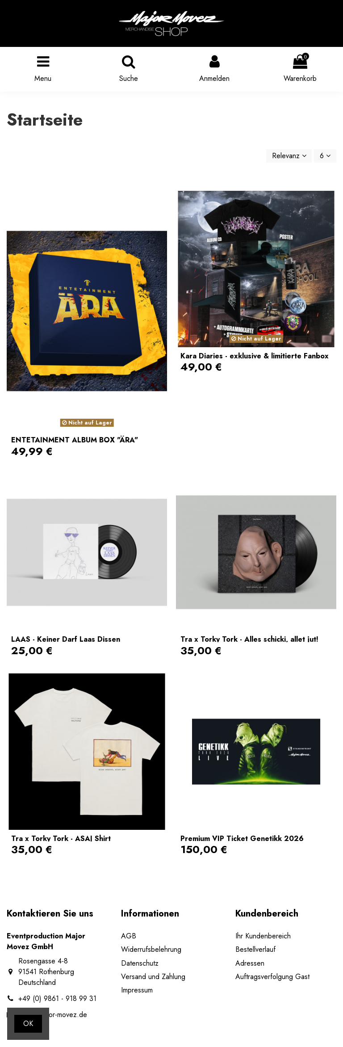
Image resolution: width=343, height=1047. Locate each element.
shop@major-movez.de (52, 1014)
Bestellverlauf (255, 949)
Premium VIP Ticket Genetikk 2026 (242, 838)
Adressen (249, 963)
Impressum (137, 990)
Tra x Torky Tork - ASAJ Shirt (61, 838)
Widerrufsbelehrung (151, 949)
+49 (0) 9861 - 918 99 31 (57, 998)
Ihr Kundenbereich (263, 936)
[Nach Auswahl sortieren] (289, 156)
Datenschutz (140, 963)
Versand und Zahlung (153, 976)
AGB (128, 936)
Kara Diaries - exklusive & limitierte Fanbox (254, 356)
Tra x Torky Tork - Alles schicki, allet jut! (249, 639)
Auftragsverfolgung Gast (272, 976)
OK (28, 1023)
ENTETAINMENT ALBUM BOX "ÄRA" (74, 440)
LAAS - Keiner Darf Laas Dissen (65, 639)
